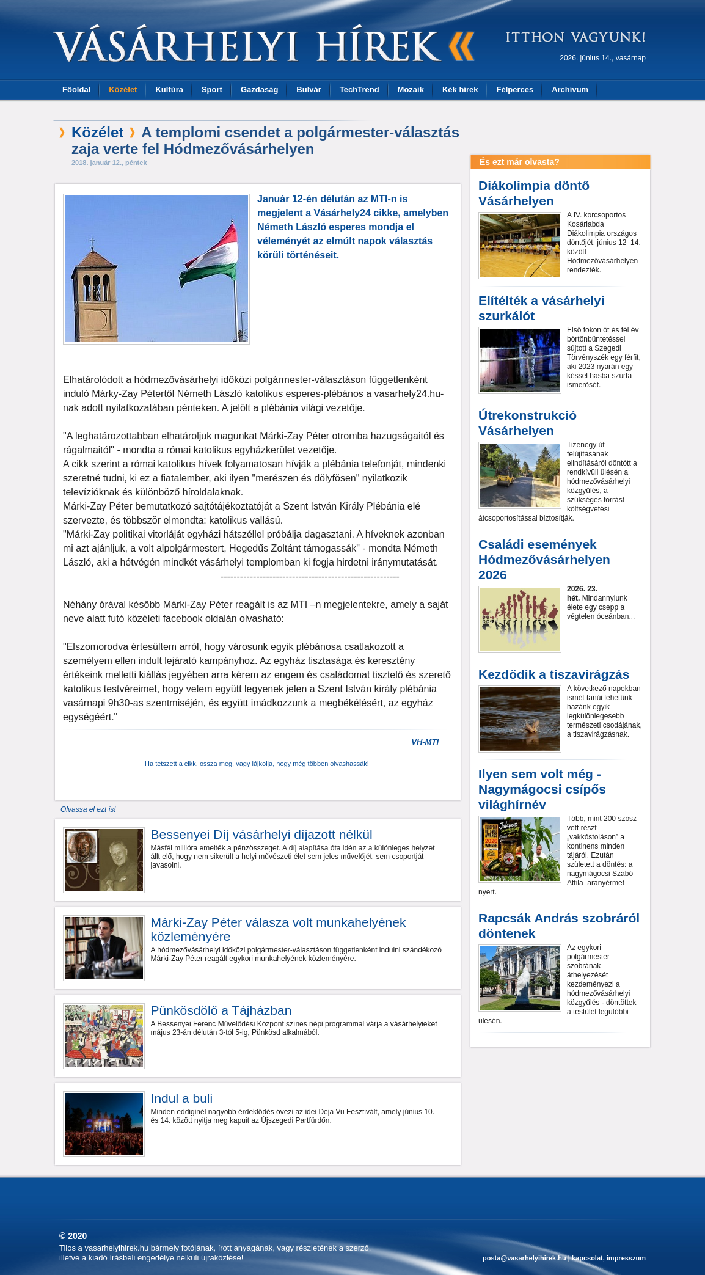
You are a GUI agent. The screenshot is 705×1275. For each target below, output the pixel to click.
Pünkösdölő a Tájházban (221, 1010)
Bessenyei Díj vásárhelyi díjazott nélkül (262, 834)
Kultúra (169, 89)
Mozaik (411, 89)
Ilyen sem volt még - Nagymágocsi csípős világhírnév (542, 789)
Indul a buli (182, 1098)
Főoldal (76, 89)
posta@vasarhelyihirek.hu (524, 1258)
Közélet (123, 89)
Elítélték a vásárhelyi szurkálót (541, 308)
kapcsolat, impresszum (609, 1258)
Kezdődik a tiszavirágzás (553, 674)
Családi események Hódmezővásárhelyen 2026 (544, 559)
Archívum (570, 89)
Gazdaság (259, 89)
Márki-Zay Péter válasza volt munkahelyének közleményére (278, 929)
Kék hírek (460, 89)
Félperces (514, 89)
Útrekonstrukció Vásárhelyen (527, 422)
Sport (212, 89)
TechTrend (359, 89)
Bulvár (308, 89)
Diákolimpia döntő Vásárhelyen (534, 193)
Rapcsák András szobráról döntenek (559, 925)
